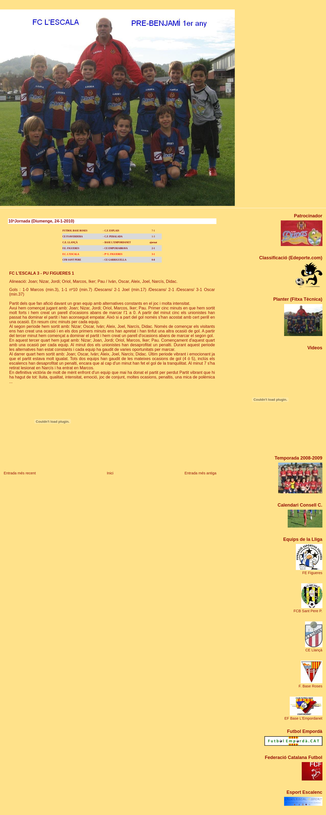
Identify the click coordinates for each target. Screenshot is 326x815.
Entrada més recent (20, 473)
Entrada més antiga (200, 473)
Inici (110, 473)
